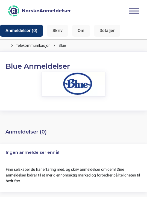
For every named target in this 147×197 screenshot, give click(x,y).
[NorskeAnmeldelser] (39, 11)
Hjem (5, 45)
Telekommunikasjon (33, 45)
